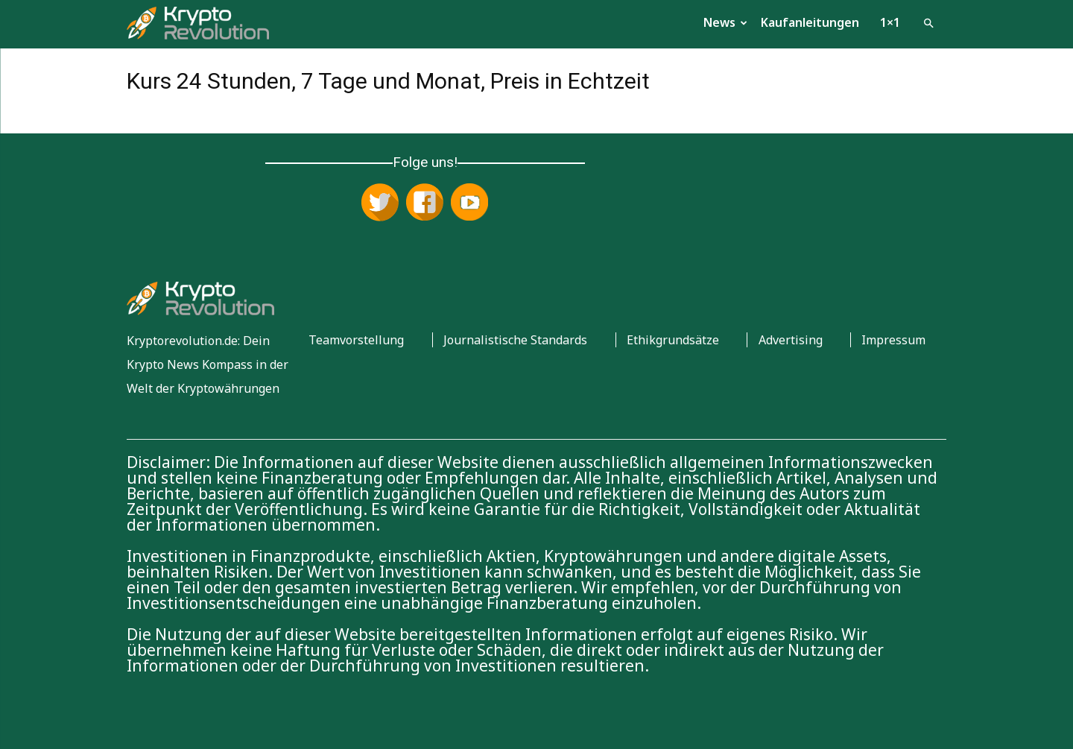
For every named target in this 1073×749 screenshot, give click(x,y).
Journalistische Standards (515, 340)
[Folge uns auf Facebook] (424, 203)
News (725, 22)
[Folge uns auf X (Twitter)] (380, 203)
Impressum (893, 340)
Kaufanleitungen (810, 22)
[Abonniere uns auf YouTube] (469, 203)
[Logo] (198, 22)
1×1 (890, 22)
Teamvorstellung (356, 340)
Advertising (791, 340)
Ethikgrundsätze (673, 340)
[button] (928, 21)
